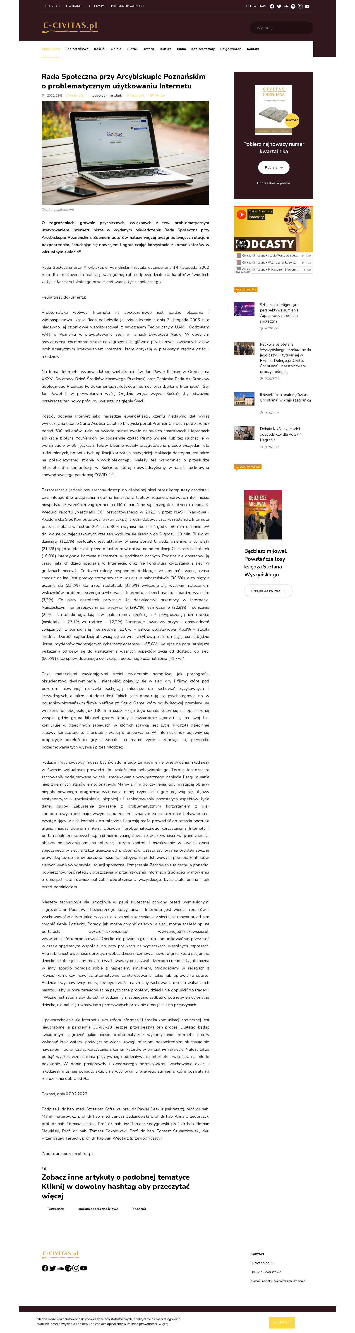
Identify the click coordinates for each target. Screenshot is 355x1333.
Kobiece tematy (203, 49)
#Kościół (139, 1209)
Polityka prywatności (127, 6)
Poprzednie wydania (273, 183)
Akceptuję (282, 1323)
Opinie (116, 49)
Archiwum (96, 6)
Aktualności (51, 49)
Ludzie (132, 49)
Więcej (163, 1324)
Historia (148, 49)
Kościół (99, 49)
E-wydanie (74, 6)
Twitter (157, 95)
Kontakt (253, 49)
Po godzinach (230, 49)
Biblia (181, 49)
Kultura (165, 49)
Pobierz (271, 167)
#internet (56, 1209)
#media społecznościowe (98, 1209)
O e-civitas (51, 6)
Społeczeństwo (77, 49)
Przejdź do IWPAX (266, 591)
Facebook (136, 95)
